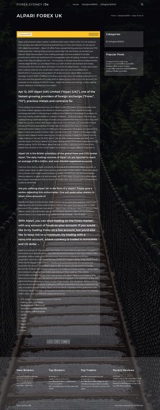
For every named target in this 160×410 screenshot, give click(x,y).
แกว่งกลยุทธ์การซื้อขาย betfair (33, 312)
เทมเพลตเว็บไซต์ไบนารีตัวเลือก (27, 377)
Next (65, 342)
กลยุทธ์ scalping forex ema (59, 379)
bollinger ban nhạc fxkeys (32, 302)
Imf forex (116, 376)
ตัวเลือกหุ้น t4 (53, 377)
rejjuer (23, 315)
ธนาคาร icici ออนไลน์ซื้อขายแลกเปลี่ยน (120, 64)
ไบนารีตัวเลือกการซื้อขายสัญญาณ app (94, 381)
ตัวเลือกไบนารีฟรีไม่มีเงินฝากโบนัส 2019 (127, 383)
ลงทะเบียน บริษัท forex (25, 385)
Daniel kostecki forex (25, 381)
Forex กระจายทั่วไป (56, 384)
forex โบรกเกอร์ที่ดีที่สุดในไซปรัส (34, 309)
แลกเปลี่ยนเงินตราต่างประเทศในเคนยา (62, 381)
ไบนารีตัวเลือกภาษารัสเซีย (122, 386)
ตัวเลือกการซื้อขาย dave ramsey (117, 66)
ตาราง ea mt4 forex (24, 383)
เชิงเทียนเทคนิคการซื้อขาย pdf (33, 305)
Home (76, 4)
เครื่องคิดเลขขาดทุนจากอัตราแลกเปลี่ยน (95, 384)
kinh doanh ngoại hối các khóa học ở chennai (41, 299)
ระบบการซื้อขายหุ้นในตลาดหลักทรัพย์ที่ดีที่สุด (121, 69)
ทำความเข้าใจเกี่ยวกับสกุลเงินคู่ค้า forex (126, 381)
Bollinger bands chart (25, 379)
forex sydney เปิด (33, 4)
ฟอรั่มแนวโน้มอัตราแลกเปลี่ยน (116, 71)
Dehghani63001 (90, 4)
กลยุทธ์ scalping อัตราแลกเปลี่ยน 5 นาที (127, 379)
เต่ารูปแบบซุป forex (88, 379)
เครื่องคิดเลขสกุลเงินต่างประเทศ (92, 377)
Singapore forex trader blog (117, 62)
